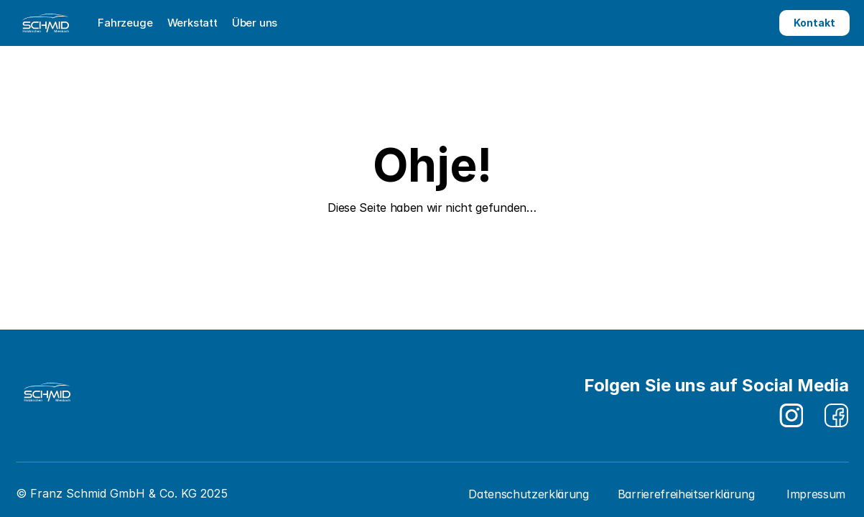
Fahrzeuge (125, 22)
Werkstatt (192, 22)
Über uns (254, 22)
